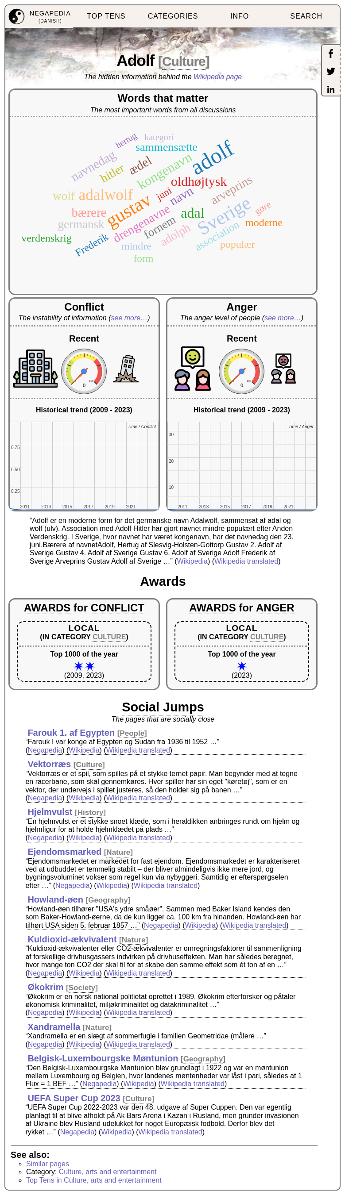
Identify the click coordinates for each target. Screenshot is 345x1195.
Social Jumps (163, 707)
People (132, 733)
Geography (108, 900)
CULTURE (109, 637)
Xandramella (53, 1027)
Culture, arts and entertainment (108, 1172)
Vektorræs (49, 764)
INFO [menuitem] (239, 16)
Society (82, 988)
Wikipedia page (218, 77)
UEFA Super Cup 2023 (73, 1098)
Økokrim (45, 987)
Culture (183, 61)
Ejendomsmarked (64, 852)
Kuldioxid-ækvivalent (71, 939)
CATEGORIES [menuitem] (173, 16)
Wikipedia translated (246, 561)
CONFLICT (117, 608)
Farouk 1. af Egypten (71, 733)
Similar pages (47, 1164)
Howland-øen (55, 899)
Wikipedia (192, 561)
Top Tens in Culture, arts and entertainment (94, 1180)
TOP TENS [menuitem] (106, 16)
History (91, 812)
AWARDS (47, 608)
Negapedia (45, 750)
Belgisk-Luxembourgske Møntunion (102, 1058)
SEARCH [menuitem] (306, 16)
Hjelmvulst (49, 812)
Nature (118, 852)
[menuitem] (39, 16)
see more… (129, 318)
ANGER (275, 608)
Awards (163, 581)
